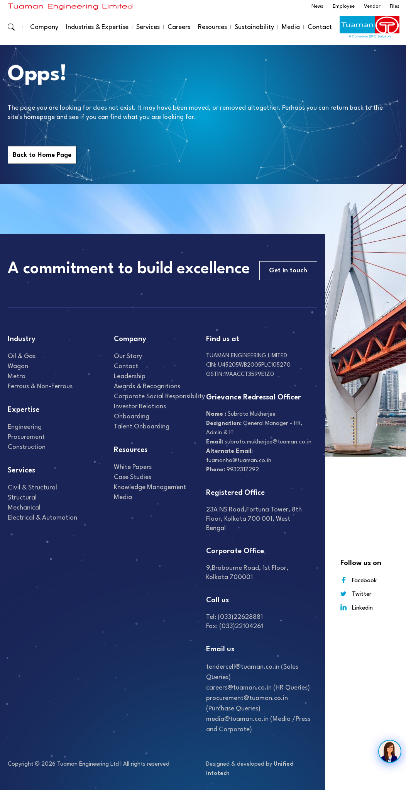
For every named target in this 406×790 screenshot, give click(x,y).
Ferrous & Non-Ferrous (40, 386)
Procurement (26, 437)
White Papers (133, 467)
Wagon (18, 366)
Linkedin (356, 607)
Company (44, 27)
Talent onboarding (141, 426)
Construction (27, 447)
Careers (178, 27)
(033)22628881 (240, 617)
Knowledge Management (150, 487)
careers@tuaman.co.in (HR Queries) (258, 688)
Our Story (128, 356)
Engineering (25, 427)
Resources (212, 27)
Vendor (372, 6)
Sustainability (254, 27)
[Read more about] (70, 6)
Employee (344, 6)
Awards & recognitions (147, 386)
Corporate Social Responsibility (159, 396)
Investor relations (140, 406)
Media (291, 27)
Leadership (129, 376)
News (317, 6)
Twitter (356, 594)
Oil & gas (22, 356)
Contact (320, 27)
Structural (22, 497)
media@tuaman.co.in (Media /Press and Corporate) (258, 724)
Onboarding (131, 416)
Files (394, 6)
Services (148, 27)
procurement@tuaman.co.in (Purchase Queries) (247, 703)
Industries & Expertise (97, 27)
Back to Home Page (42, 155)
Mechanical (24, 508)
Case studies (132, 477)
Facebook (358, 580)
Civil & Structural (32, 487)
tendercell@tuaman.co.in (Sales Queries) (252, 672)
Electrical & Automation (42, 518)
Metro (16, 376)
